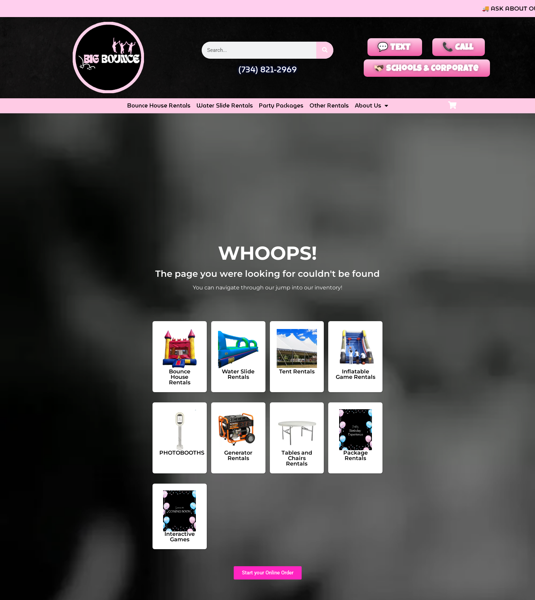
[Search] (324, 50)
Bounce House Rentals (158, 106)
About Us (371, 106)
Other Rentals (329, 106)
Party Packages (281, 106)
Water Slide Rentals (225, 106)
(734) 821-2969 (267, 69)
